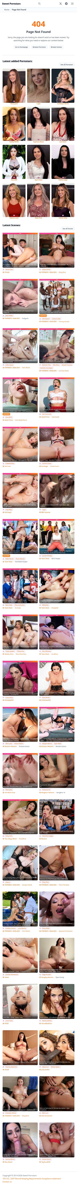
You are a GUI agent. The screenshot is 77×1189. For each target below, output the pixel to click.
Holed (7, 977)
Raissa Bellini (18, 743)
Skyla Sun (45, 1067)
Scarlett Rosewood (12, 974)
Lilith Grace (9, 365)
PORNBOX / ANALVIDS (48, 272)
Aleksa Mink (46, 269)
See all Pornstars (67, 65)
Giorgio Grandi (27, 885)
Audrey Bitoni (10, 1159)
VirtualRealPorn (46, 1023)
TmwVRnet (22, 839)
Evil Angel (44, 466)
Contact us (7, 1181)
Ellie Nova (56, 365)
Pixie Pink (45, 882)
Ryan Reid (57, 743)
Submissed (55, 417)
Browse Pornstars (39, 47)
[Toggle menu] (72, 3)
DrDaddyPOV (9, 700)
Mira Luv (45, 1113)
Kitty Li (8, 882)
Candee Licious (11, 928)
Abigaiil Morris (47, 743)
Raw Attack (8, 1162)
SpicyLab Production (65, 931)
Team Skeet (8, 562)
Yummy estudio (64, 321)
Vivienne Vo (46, 790)
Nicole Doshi (46, 1159)
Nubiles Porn (9, 654)
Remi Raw (9, 605)
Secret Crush (54, 466)
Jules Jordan (45, 1070)
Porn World (26, 368)
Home (6, 9)
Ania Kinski (46, 697)
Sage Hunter (46, 974)
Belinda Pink (46, 365)
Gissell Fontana (67, 365)
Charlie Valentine (11, 1067)
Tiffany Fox (20, 651)
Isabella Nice (10, 463)
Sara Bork (9, 417)
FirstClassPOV (46, 700)
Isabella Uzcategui (46, 368)
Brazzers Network (11, 746)
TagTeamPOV (45, 1162)
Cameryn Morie (11, 1113)
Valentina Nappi (47, 836)
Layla (44, 510)
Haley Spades (10, 651)
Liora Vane (9, 1021)
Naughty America (47, 977)
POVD (7, 1023)
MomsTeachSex (21, 654)
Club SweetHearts (21, 420)
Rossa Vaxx (9, 269)
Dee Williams (46, 651)
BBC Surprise (45, 512)
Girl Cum (8, 466)
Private (7, 272)
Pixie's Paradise (64, 885)
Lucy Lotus (9, 697)
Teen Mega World (11, 839)
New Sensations (46, 1116)
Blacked (44, 839)
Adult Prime (9, 420)
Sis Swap (18, 608)
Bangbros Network (47, 792)
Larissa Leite (56, 319)
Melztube (45, 605)
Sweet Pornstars (11, 3)
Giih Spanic (46, 319)
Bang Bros (62, 272)
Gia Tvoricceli (46, 414)
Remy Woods (20, 559)
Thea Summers (20, 605)
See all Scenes (68, 229)
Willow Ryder (55, 1067)
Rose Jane (9, 790)
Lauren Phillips (47, 556)
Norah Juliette (47, 1021)
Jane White (9, 316)
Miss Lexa (9, 743)
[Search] (39, 3)
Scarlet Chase (46, 463)
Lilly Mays (9, 510)
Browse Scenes (56, 47)
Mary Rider (46, 928)
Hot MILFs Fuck (10, 792)
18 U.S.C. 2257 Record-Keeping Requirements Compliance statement (32, 1178)
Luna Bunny (22, 928)
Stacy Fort (9, 836)
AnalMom (55, 654)
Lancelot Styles (64, 371)
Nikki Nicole (10, 559)
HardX (7, 1070)
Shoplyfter (55, 608)
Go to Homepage (21, 47)
